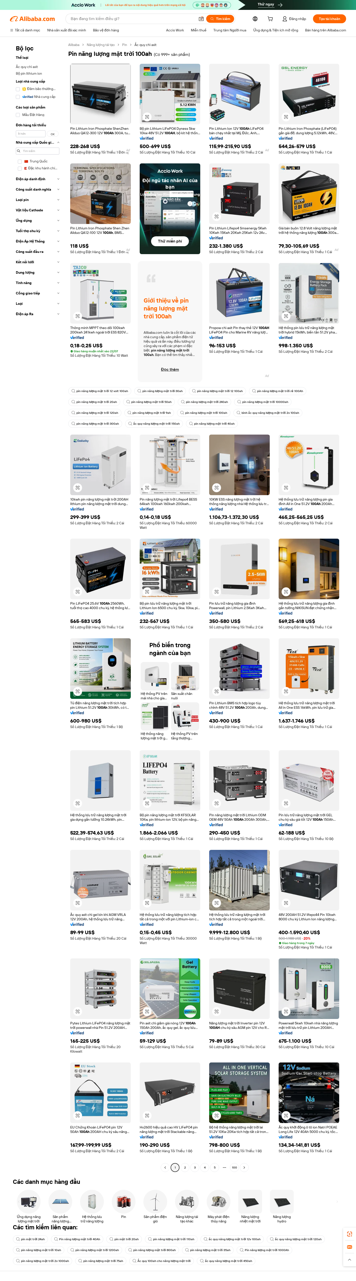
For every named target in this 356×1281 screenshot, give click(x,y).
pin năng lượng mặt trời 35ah (207, 1250)
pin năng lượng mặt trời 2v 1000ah (42, 1261)
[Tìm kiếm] (220, 19)
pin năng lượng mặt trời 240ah (204, 402)
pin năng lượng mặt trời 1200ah (94, 1250)
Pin (124, 45)
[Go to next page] (244, 1167)
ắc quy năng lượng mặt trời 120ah (296, 1239)
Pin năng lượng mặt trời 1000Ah (264, 1250)
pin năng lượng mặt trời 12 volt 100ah (99, 391)
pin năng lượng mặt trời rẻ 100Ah (277, 391)
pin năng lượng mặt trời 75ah (100, 1261)
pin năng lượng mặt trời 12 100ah (217, 391)
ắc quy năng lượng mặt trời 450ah (226, 1261)
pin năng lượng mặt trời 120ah (94, 413)
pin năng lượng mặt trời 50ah (149, 402)
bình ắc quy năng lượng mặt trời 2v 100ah (268, 413)
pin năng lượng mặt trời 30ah (160, 391)
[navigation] (37, 607)
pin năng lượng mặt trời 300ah (95, 424)
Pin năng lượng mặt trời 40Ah (77, 1239)
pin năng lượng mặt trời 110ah (171, 1239)
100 (234, 1167)
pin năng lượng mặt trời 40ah (212, 424)
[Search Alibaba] (132, 19)
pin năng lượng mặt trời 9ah (149, 413)
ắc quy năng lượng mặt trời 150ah (154, 424)
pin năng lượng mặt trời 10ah (38, 1250)
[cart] (271, 20)
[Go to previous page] (165, 1167)
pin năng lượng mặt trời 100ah (203, 413)
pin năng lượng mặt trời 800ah (152, 1250)
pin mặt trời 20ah (124, 1239)
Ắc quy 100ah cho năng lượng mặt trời (162, 1261)
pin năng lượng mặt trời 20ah (94, 402)
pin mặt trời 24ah (30, 1239)
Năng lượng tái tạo (101, 45)
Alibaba (73, 45)
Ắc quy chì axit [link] (145, 45)
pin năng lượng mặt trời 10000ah (262, 402)
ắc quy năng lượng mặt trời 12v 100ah (232, 1239)
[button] (201, 19)
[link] (349, 1234)
